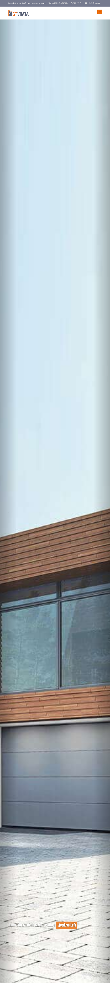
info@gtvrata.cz (94, 3)
